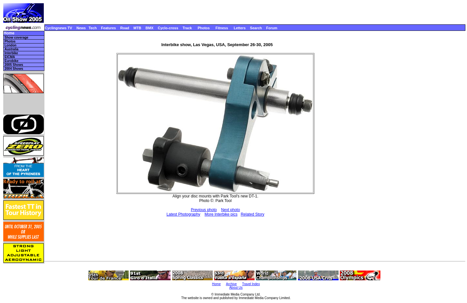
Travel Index (251, 284)
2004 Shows (14, 68)
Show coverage (16, 37)
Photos (204, 28)
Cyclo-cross (168, 28)
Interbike (11, 53)
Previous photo (204, 210)
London (11, 45)
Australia (11, 49)
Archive (231, 284)
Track (187, 28)
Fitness (221, 28)
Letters (240, 28)
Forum (271, 28)
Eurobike (11, 61)
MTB (137, 28)
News (81, 28)
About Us (236, 287)
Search (256, 28)
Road (124, 28)
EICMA (10, 57)
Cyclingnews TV (58, 28)
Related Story (252, 214)
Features (108, 28)
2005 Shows (14, 65)
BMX (149, 28)
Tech (93, 28)
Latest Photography (183, 214)
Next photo (230, 210)
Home (9, 33)
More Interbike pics (221, 214)
